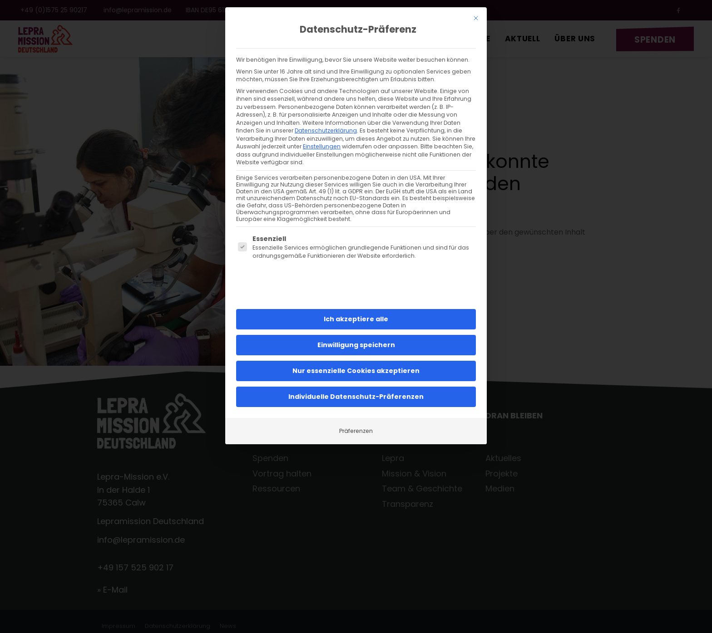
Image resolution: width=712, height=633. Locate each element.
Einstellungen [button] (322, 136)
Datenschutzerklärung (326, 120)
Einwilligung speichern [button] (356, 334)
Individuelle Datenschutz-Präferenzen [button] (356, 386)
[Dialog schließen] (476, 7)
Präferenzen (356, 420)
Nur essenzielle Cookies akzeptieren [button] (356, 360)
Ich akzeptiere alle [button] (356, 308)
